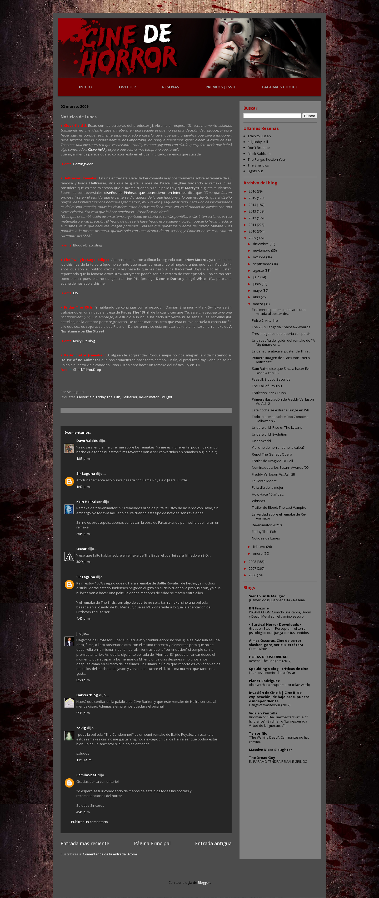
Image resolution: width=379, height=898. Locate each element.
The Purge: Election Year (267, 159)
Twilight (166, 397)
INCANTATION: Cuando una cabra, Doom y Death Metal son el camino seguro (280, 614)
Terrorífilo (258, 733)
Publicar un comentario (89, 821)
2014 (253, 204)
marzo (258, 303)
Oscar (81, 548)
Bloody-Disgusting (87, 245)
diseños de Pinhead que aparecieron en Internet (145, 192)
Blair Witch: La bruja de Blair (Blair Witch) (279, 685)
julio (256, 277)
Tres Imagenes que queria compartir (281, 333)
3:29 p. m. (83, 561)
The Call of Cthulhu (267, 386)
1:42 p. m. (83, 486)
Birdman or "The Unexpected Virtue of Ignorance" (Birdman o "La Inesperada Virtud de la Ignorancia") (278, 721)
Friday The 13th (108, 397)
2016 (253, 191)
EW (75, 293)
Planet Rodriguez (264, 680)
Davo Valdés (87, 440)
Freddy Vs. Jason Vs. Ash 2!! (273, 474)
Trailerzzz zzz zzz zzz (269, 392)
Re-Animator (149, 397)
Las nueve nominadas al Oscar (272, 672)
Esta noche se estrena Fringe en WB (280, 410)
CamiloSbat (86, 775)
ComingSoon (83, 164)
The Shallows (258, 165)
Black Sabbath (259, 153)
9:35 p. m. (83, 712)
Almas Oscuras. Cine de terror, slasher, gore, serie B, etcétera (276, 642)
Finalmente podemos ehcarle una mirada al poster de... (279, 311)
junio (257, 283)
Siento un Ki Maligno (267, 596)
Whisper (258, 500)
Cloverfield (96, 149)
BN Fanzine (259, 608)
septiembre (262, 263)
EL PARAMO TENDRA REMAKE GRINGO (278, 761)
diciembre (261, 243)
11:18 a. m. (84, 760)
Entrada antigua (213, 843)
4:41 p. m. (83, 812)
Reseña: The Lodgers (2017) (270, 661)
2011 (253, 224)
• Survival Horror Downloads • (275, 624)
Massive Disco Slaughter (270, 749)
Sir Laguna (85, 473)
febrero (259, 546)
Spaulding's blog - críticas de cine (278, 668)
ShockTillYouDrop (87, 369)
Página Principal (152, 843)
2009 (253, 238)
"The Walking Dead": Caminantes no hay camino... (279, 739)
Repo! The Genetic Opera (272, 454)
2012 (253, 218)
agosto (259, 270)
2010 (253, 231)
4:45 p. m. (83, 618)
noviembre (262, 250)
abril (257, 297)
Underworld (261, 440)
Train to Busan (259, 136)
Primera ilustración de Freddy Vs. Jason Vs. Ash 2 (283, 401)
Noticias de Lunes (266, 538)
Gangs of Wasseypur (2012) (269, 705)
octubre (259, 257)
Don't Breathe (259, 147)
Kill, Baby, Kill (258, 141)
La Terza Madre (264, 480)
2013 (253, 211)
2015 (253, 198)
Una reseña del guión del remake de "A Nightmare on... (283, 342)
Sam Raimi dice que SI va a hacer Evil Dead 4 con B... (281, 370)
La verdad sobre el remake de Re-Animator (279, 516)
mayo (258, 290)
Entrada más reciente (85, 843)
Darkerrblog (87, 695)
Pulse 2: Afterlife (265, 320)
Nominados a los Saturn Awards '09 (280, 467)
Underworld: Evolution (269, 434)
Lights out (255, 171)
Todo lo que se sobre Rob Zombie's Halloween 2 (280, 418)
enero (258, 553)
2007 (253, 568)
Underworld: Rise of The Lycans (277, 427)
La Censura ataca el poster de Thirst (281, 351)
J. (77, 633)
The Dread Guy (262, 757)
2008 (253, 561)
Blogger (204, 882)
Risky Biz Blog (84, 341)
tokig (81, 727)
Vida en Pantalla (263, 713)
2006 (253, 575)
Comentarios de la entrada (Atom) (110, 854)
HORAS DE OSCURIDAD (268, 656)
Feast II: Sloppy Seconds (271, 379)
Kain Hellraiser (89, 501)
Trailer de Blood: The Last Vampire (279, 507)
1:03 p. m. (83, 458)
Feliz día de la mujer (267, 487)
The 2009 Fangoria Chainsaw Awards (281, 327)
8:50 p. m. (83, 680)
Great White (258, 649)
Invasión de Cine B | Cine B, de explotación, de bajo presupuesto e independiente (279, 696)
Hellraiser (129, 397)
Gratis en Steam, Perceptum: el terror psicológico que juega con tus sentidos (279, 630)
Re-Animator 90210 (267, 525)
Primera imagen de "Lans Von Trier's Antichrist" (281, 359)
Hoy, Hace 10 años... (268, 494)
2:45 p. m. (83, 533)
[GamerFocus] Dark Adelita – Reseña (277, 600)
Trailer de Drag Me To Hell (272, 460)
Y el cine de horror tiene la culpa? (278, 447)
